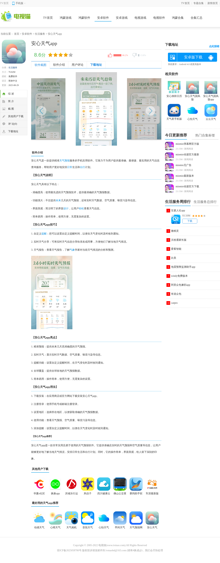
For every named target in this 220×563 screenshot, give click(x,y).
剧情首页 (213, 3)
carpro (174, 303)
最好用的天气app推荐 (45, 502)
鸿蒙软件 (84, 17)
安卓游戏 (122, 17)
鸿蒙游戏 (66, 17)
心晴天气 (55, 527)
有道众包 (176, 294)
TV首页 (4, 3)
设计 (66, 208)
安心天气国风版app (211, 96)
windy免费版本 (179, 276)
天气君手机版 (174, 117)
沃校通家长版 (178, 240)
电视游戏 (140, 17)
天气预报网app (136, 528)
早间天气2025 (120, 528)
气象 (72, 249)
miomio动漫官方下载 (187, 186)
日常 (69, 167)
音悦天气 (87, 527)
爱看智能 (176, 249)
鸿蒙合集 (178, 17)
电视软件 (159, 17)
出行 (82, 167)
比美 (173, 258)
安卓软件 (103, 17)
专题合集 (198, 3)
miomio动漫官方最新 (187, 154)
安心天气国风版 (192, 96)
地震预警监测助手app (183, 267)
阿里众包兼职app (180, 285)
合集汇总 (196, 17)
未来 (58, 200)
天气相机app (71, 528)
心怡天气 (104, 527)
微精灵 (175, 231)
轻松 (81, 208)
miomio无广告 (183, 165)
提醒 (44, 233)
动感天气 (39, 527)
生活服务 (40, 34)
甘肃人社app (178, 210)
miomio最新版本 (185, 175)
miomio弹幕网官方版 (187, 143)
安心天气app (152, 528)
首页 (16, 34)
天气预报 (64, 160)
